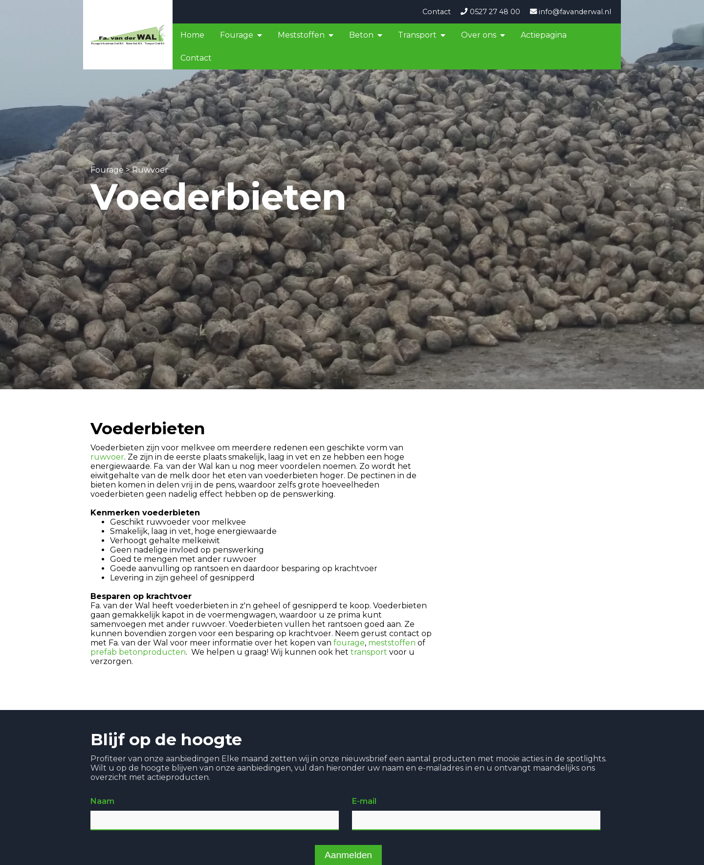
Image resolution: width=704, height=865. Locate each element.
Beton (361, 35)
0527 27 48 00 (490, 11)
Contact (436, 11)
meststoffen (392, 642)
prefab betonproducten (138, 652)
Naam (102, 801)
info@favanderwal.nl (570, 11)
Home (192, 35)
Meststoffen (301, 35)
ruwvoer (107, 457)
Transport (417, 35)
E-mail (364, 801)
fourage (349, 642)
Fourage (236, 35)
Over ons (478, 35)
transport (369, 652)
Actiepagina (544, 35)
